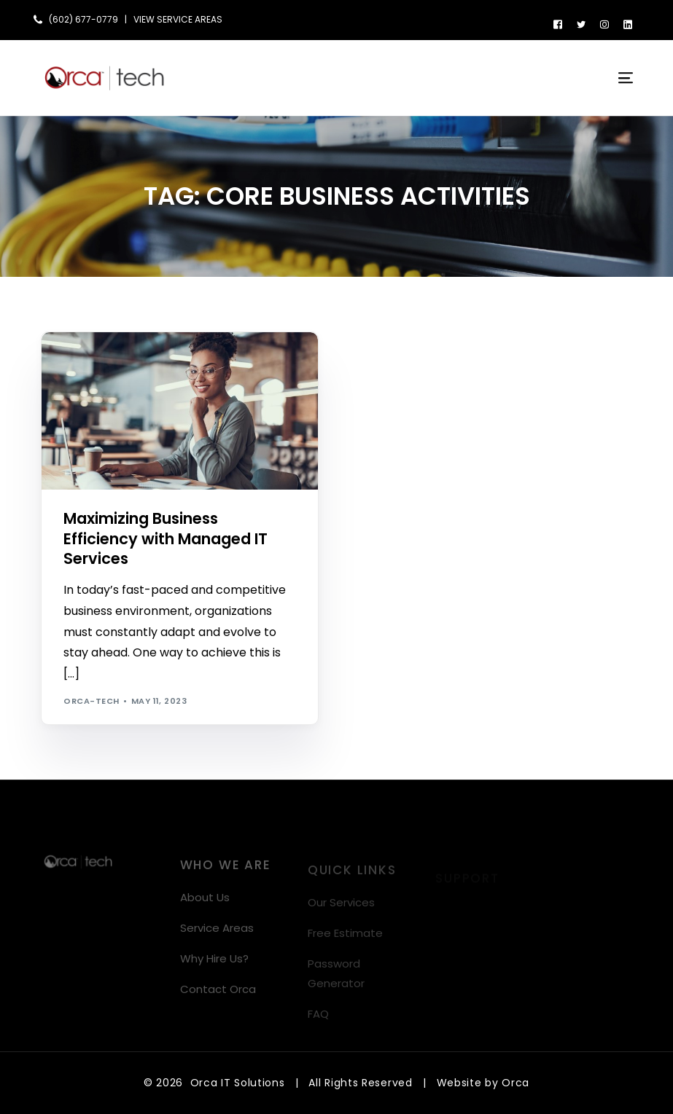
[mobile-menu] (617, 78)
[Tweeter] (581, 23)
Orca (515, 1082)
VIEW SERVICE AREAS (177, 19)
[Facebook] (557, 23)
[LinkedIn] (627, 23)
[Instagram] (604, 23)
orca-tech (91, 701)
